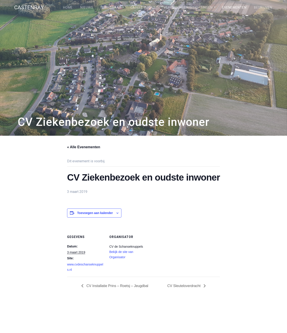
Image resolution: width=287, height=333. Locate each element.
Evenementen (234, 7)
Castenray (29, 7)
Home (68, 7)
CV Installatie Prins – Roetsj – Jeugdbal (117, 286)
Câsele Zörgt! (143, 7)
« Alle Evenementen (83, 147)
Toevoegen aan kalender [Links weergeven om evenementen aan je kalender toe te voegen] (95, 213)
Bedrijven (263, 7)
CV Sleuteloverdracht (184, 286)
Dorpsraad (111, 7)
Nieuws (86, 7)
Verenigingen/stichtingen (188, 7)
